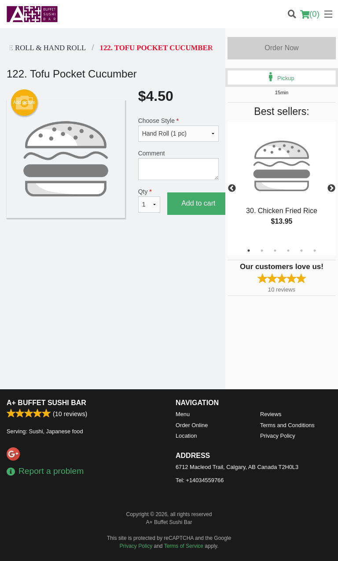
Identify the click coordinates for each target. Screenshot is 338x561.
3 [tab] (275, 250)
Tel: (200, 480)
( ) (310, 14)
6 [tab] (314, 250)
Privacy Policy (277, 435)
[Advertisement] (113, 253)
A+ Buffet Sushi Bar (46, 402)
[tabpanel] (282, 183)
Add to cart (198, 203)
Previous (232, 188)
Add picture (24, 102)
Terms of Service (183, 546)
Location (186, 435)
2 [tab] (261, 250)
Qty (149, 200)
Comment (178, 165)
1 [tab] (248, 250)
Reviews (270, 414)
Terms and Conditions (287, 425)
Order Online (192, 425)
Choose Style (178, 129)
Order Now (281, 48)
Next (331, 188)
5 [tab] (301, 250)
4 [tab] (288, 250)
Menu (183, 414)
